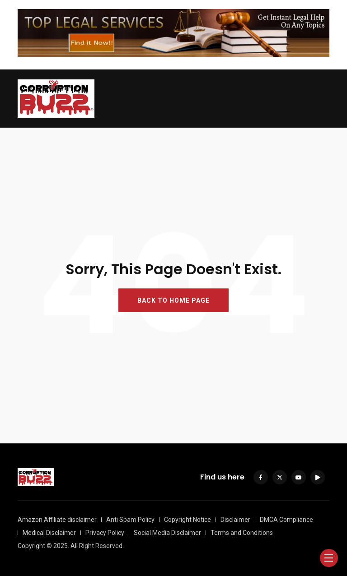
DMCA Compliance (286, 519)
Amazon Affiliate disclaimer (57, 519)
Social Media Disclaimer (167, 532)
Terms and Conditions (242, 532)
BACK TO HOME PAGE (173, 300)
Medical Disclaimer (49, 532)
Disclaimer (235, 519)
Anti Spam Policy (130, 519)
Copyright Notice (187, 519)
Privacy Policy (104, 532)
